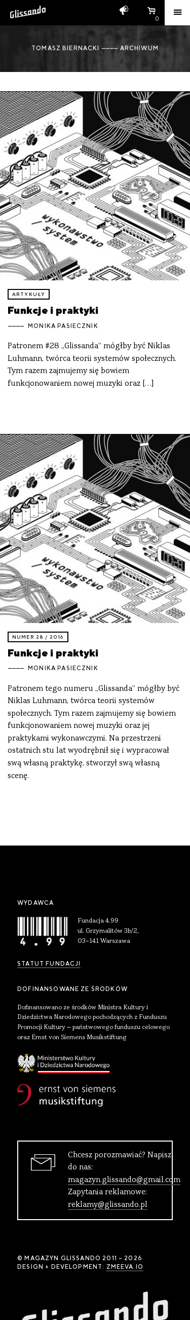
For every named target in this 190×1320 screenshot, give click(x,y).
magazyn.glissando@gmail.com (124, 1180)
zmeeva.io (124, 1266)
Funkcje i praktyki (53, 310)
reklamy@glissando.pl (107, 1205)
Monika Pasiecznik (63, 325)
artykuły (28, 294)
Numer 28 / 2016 (38, 637)
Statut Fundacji (49, 963)
